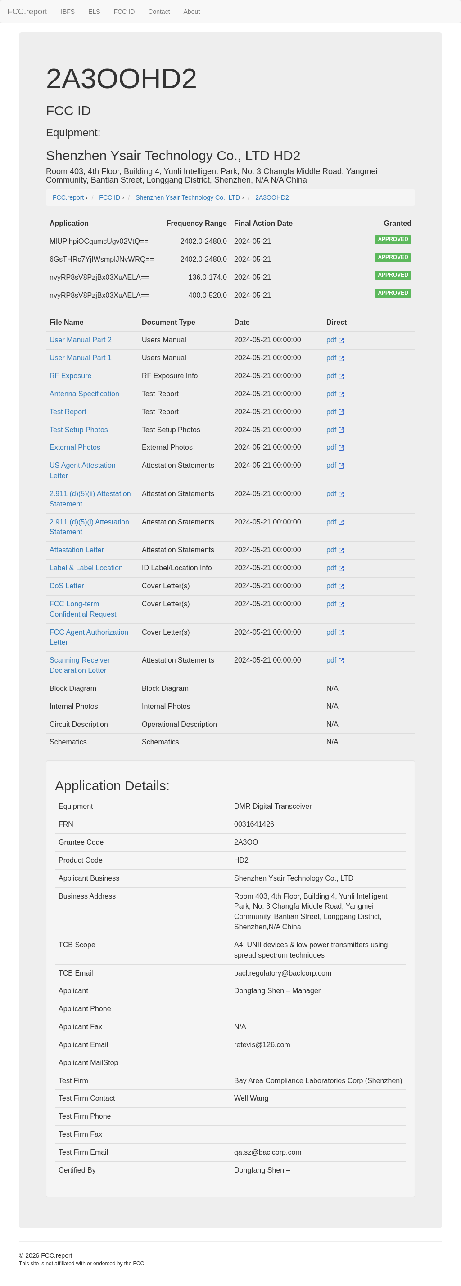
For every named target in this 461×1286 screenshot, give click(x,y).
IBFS (68, 11)
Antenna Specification (84, 394)
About (192, 11)
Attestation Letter (77, 550)
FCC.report (27, 11)
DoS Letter (67, 586)
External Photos (75, 447)
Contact (159, 11)
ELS (94, 11)
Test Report (68, 412)
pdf (335, 340)
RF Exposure (70, 376)
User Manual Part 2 (81, 340)
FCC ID (124, 11)
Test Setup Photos (79, 430)
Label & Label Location (86, 568)
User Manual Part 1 (81, 358)
